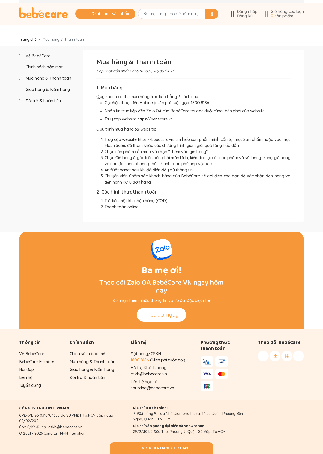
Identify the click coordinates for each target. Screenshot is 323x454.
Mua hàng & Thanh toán (45, 78)
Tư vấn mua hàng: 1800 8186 (137, 5)
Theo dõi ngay (161, 314)
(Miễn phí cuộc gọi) (158, 359)
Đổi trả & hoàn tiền (40, 100)
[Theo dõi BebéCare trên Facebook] (263, 355)
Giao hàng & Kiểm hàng (44, 89)
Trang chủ (27, 39)
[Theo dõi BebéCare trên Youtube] (298, 355)
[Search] (206, 22)
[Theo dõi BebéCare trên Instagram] (275, 355)
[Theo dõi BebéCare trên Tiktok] (286, 355)
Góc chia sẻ (198, 5)
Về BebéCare (245, 5)
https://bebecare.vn (157, 118)
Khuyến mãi (76, 5)
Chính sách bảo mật (41, 67)
